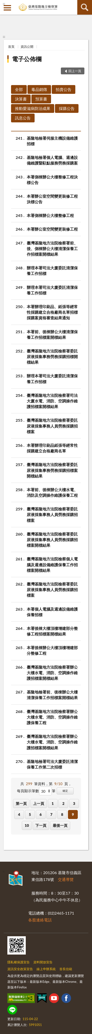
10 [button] (27, 825)
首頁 (11, 47)
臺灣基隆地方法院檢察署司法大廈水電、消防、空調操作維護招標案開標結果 (52, 400)
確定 (65, 790)
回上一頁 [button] (74, 71)
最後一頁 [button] (60, 825)
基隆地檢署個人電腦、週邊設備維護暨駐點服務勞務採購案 (52, 160)
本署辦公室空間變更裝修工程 (52, 229)
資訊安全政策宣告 (20, 969)
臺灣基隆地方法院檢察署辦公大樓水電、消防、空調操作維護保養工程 (52, 717)
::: (4, 4)
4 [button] (19, 814)
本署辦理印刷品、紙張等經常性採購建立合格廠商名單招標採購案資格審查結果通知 (52, 312)
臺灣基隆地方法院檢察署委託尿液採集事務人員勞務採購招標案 (52, 425)
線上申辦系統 (46, 969)
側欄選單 (7, 7)
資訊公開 (27, 47)
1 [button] (53, 803)
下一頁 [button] (40, 825)
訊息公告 (23, 118)
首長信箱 (65, 969)
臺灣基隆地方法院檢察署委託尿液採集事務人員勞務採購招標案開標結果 (52, 539)
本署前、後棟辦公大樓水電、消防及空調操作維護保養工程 (52, 492)
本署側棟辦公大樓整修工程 (50, 215)
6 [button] (40, 814)
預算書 (41, 99)
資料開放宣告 (43, 962)
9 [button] (73, 814)
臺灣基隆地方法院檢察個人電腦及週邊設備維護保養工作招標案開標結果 (52, 564)
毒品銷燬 (39, 89)
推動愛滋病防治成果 (32, 108)
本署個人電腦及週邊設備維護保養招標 (52, 611)
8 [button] (62, 814)
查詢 (84, 7)
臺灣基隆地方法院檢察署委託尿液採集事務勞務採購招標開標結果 (52, 356)
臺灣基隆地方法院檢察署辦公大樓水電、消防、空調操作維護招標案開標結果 (52, 672)
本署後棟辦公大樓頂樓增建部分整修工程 (52, 650)
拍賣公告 (63, 89)
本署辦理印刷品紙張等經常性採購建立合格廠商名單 (52, 447)
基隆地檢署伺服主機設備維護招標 (52, 140)
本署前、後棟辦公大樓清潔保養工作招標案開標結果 (52, 334)
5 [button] (30, 814)
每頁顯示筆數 (28, 791)
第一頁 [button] (21, 803)
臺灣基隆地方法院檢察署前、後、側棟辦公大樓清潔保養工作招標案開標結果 (52, 248)
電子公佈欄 (26, 58)
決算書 (21, 99)
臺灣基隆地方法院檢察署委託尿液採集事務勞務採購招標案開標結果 (52, 470)
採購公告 (67, 108)
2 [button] (63, 803)
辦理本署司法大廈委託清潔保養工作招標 (52, 270)
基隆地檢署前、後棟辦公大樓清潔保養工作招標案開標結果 (52, 694)
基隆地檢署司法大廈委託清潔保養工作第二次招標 (52, 764)
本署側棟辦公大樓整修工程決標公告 (52, 179)
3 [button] (74, 803)
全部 (19, 89)
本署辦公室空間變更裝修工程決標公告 (52, 198)
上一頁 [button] (38, 803)
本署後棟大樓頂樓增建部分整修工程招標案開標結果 (52, 630)
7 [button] (51, 814)
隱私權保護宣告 (18, 962)
